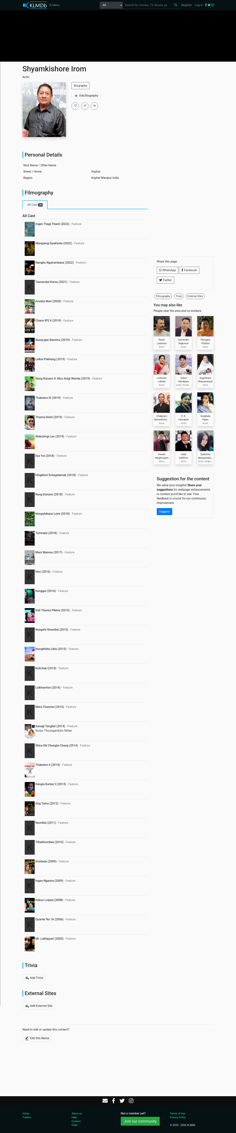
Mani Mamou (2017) (48, 552)
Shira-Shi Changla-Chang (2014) (56, 745)
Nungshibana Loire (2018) (52, 513)
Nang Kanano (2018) (49, 494)
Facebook (189, 270)
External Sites (195, 296)
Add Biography (86, 96)
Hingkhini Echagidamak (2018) (55, 475)
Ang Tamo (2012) (46, 803)
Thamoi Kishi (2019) (48, 417)
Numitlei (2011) (45, 823)
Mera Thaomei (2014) (49, 707)
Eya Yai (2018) (44, 456)
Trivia (179, 296)
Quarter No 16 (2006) (49, 919)
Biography (80, 85)
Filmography (163, 296)
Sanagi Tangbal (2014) (50, 726)
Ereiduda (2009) (45, 861)
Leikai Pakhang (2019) (50, 359)
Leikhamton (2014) (47, 687)
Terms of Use (177, 1113)
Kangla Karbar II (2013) (50, 784)
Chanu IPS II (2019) (48, 320)
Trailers (26, 1117)
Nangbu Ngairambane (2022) (54, 262)
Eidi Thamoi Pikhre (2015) (52, 610)
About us (77, 1113)
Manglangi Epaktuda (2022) (53, 243)
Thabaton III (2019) (48, 398)
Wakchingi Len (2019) (49, 436)
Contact (76, 1121)
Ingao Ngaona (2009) (49, 880)
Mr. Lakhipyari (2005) (49, 938)
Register (186, 5)
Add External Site (38, 1006)
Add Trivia (34, 978)
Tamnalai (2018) (46, 533)
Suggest (164, 479)
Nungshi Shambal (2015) (51, 629)
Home (26, 1113)
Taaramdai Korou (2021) (51, 282)
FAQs (75, 1125)
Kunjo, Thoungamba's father (53, 730)
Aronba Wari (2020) (48, 301)
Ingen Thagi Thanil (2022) (52, 224)
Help (74, 1117)
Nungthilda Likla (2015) (50, 649)
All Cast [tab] (35, 205)
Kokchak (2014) (45, 668)
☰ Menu (54, 5)
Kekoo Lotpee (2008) (49, 900)
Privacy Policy (178, 1117)
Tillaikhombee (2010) (49, 842)
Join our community (140, 1121)
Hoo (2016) (42, 571)
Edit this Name (37, 1038)
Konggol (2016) (45, 591)
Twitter (165, 280)
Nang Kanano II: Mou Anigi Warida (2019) (62, 378)
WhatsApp (167, 270)
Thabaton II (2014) (47, 765)
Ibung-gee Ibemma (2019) (52, 340)
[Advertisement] (118, 36)
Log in (199, 5)
